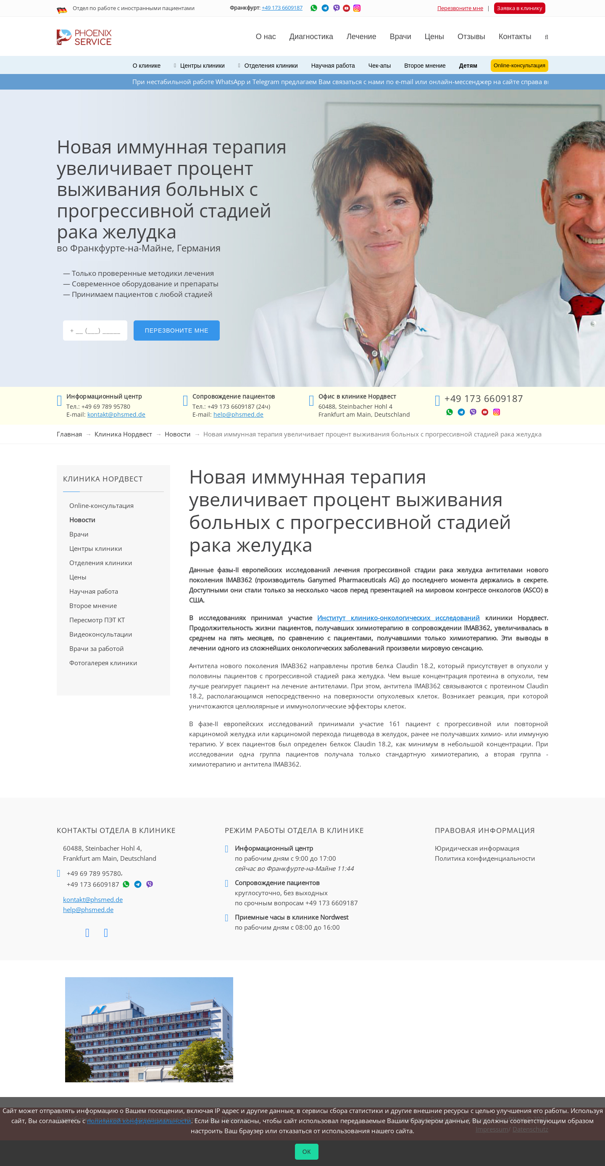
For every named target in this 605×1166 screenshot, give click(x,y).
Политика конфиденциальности (485, 858)
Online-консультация (101, 505)
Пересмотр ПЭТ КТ (97, 620)
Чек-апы (379, 65)
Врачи (79, 534)
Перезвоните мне (460, 8)
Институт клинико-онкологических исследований (398, 617)
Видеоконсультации (100, 634)
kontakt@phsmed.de (116, 414)
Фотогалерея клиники (103, 662)
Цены (434, 36)
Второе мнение (425, 65)
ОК (306, 1151)
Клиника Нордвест (123, 434)
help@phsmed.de (238, 414)
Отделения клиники (100, 562)
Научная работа (333, 65)
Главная (69, 434)
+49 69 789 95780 (94, 873)
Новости (178, 434)
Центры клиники (95, 548)
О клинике (147, 65)
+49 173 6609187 (282, 7)
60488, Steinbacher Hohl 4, (109, 853)
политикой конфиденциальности (139, 1120)
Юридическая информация (477, 848)
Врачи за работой (96, 648)
